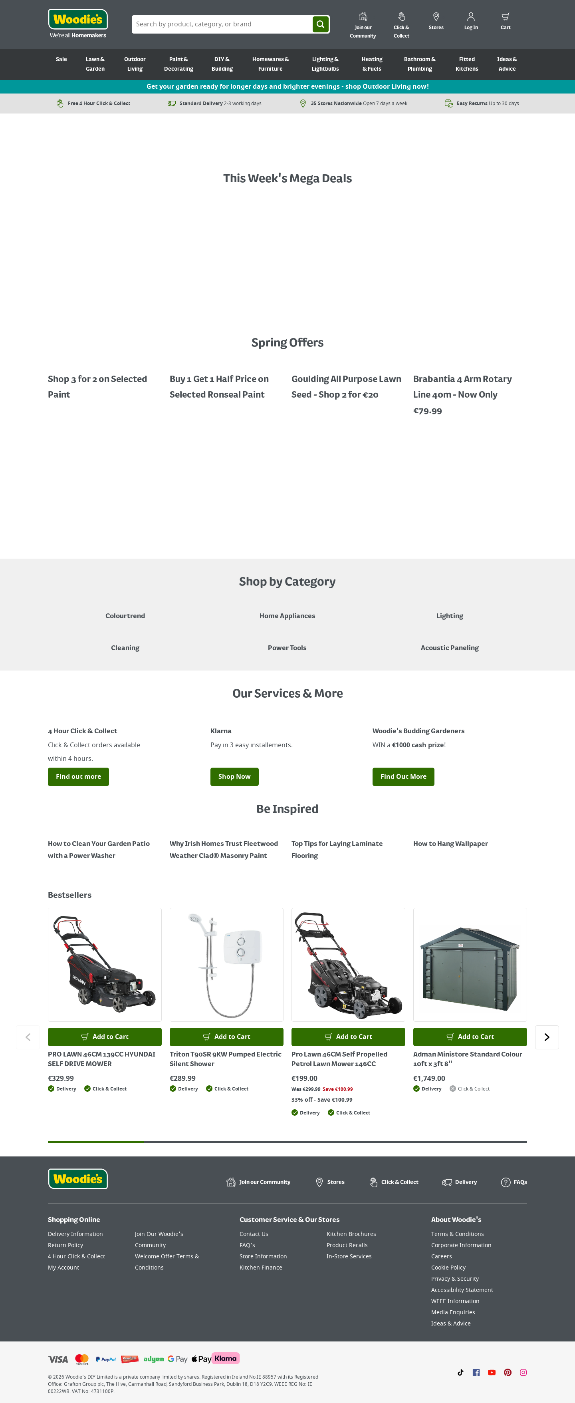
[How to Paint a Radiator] (227, 844)
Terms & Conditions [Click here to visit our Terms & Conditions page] (457, 1234)
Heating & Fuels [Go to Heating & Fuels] (372, 64)
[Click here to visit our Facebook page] (476, 1372)
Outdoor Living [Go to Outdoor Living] (135, 64)
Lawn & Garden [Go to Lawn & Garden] (95, 64)
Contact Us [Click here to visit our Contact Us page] (254, 1234)
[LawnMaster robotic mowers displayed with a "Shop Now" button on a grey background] (287, 487)
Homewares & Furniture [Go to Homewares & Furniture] (270, 64)
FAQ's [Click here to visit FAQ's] (247, 1245)
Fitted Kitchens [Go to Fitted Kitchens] (467, 64)
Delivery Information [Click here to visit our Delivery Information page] (75, 1234)
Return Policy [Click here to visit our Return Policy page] (65, 1245)
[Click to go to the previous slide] (28, 1037)
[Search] (320, 24)
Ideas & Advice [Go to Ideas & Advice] (507, 64)
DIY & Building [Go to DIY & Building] (222, 64)
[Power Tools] (287, 643)
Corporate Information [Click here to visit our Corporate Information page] (461, 1245)
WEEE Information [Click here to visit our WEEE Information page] (455, 1301)
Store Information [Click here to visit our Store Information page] (263, 1256)
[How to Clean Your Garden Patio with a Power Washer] (105, 844)
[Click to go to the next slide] (547, 1037)
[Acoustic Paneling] (450, 643)
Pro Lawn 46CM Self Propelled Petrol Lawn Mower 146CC (339, 1060)
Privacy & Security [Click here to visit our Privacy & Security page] (455, 1279)
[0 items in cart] (505, 22)
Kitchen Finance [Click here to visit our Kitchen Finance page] (261, 1268)
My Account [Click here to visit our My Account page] (63, 1268)
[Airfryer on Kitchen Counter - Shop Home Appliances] (287, 611)
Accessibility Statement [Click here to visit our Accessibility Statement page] (462, 1290)
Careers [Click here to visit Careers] (441, 1256)
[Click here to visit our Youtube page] (492, 1372)
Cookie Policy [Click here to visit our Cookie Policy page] (448, 1268)
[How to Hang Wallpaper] (470, 838)
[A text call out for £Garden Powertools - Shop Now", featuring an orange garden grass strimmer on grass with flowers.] (287, 149)
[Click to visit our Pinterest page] (508, 1372)
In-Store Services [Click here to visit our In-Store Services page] (349, 1256)
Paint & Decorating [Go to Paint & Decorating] (178, 64)
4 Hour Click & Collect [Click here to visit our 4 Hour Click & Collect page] (76, 1256)
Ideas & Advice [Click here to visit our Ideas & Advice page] (451, 1323)
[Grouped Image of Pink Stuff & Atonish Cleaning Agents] (125, 643)
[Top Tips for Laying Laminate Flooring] (348, 844)
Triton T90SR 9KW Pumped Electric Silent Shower (226, 1060)
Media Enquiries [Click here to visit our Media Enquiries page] (453, 1312)
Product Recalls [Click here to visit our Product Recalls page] (347, 1245)
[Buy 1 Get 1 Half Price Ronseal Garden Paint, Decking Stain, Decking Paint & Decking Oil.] (227, 381)
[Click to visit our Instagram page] (523, 1372)
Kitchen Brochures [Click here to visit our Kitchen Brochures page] (351, 1234)
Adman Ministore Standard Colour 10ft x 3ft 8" (467, 1060)
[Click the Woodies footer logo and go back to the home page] (78, 1184)
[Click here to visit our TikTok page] (460, 1372)
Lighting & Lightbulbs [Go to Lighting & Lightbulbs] (325, 64)
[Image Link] (125, 717)
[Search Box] (231, 24)
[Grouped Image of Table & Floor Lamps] (449, 611)
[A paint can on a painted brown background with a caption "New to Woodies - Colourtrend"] (125, 611)
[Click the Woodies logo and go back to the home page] (78, 24)
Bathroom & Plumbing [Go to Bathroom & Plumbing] (420, 64)
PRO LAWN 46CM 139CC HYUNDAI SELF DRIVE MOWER (101, 1060)
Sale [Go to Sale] (61, 59)
